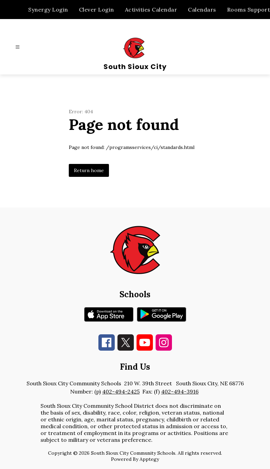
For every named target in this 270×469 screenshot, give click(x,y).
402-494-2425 (121, 391)
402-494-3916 (179, 391)
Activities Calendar (151, 9)
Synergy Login (48, 9)
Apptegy (149, 459)
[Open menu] (17, 47)
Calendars (202, 9)
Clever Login (96, 9)
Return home (89, 170)
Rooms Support (248, 9)
